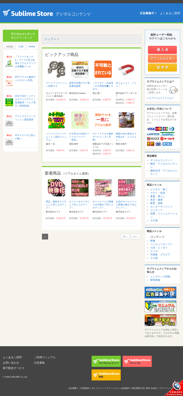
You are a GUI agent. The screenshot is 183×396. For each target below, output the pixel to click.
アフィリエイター (162, 58)
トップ (49, 39)
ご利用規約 (84, 388)
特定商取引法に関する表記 (144, 388)
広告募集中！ (148, 13)
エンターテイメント (161, 206)
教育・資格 (156, 203)
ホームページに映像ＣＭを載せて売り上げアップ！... (103, 204)
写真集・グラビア (160, 254)
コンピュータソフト (161, 244)
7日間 (20, 46)
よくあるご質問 (170, 13)
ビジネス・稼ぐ (159, 189)
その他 (154, 220)
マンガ (154, 251)
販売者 (163, 67)
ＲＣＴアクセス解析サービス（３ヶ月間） (103, 136)
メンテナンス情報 (160, 276)
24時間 (31, 46)
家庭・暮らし (157, 196)
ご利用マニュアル (45, 357)
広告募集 (39, 362)
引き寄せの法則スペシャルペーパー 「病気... (79, 136)
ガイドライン (98, 388)
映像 (152, 240)
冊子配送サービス (13, 368)
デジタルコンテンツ (161, 160)
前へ (125, 236)
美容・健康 (156, 199)
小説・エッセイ (159, 247)
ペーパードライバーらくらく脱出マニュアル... (56, 136)
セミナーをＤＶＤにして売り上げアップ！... (79, 204)
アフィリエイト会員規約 (118, 388)
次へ (135, 236)
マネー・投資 (157, 192)
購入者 (163, 49)
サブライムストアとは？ (161, 98)
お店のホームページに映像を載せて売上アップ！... (126, 204)
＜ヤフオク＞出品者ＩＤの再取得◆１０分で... (103, 86)
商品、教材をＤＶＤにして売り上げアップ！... (56, 204)
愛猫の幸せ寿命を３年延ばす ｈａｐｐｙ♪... (126, 136)
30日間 (9, 46)
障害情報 (155, 280)
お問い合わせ (11, 362)
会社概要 (72, 388)
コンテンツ (156, 210)
